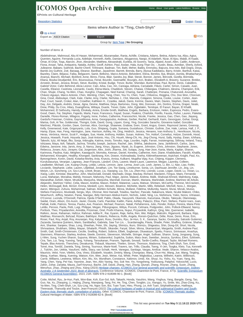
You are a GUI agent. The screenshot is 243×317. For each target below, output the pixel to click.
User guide (169, 8)
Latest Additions (183, 8)
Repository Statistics (50, 21)
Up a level (48, 33)
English (189, 21)
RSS (198, 36)
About (159, 8)
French (198, 21)
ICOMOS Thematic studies (178, 291)
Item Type (118, 42)
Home (152, 8)
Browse (196, 8)
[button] (100, 37)
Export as (46, 36)
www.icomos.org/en (124, 310)
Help (203, 8)
